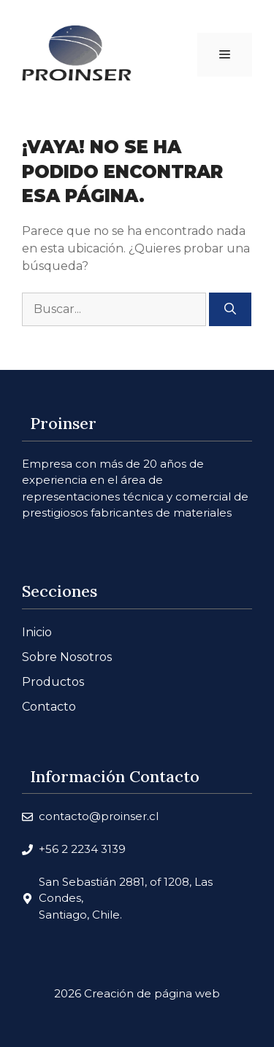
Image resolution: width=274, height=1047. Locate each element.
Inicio (37, 632)
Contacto (49, 707)
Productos (53, 682)
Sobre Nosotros (67, 657)
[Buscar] (230, 309)
